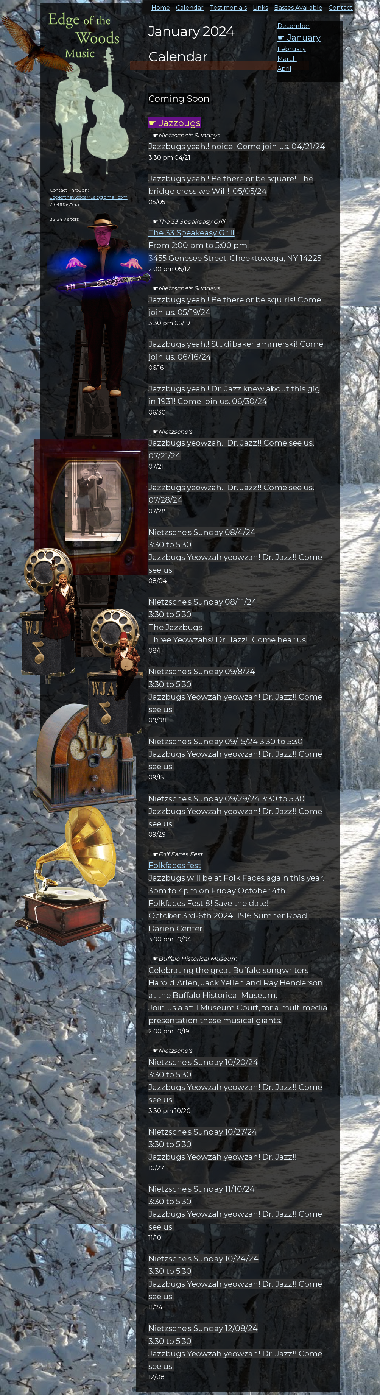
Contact (341, 5)
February (291, 49)
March (287, 58)
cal (38, 49)
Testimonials (228, 5)
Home (160, 5)
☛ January (299, 37)
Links (260, 5)
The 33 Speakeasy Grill (191, 232)
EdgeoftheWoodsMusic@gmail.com (89, 197)
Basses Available (298, 5)
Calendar (190, 5)
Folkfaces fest (174, 865)
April (284, 68)
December (293, 26)
